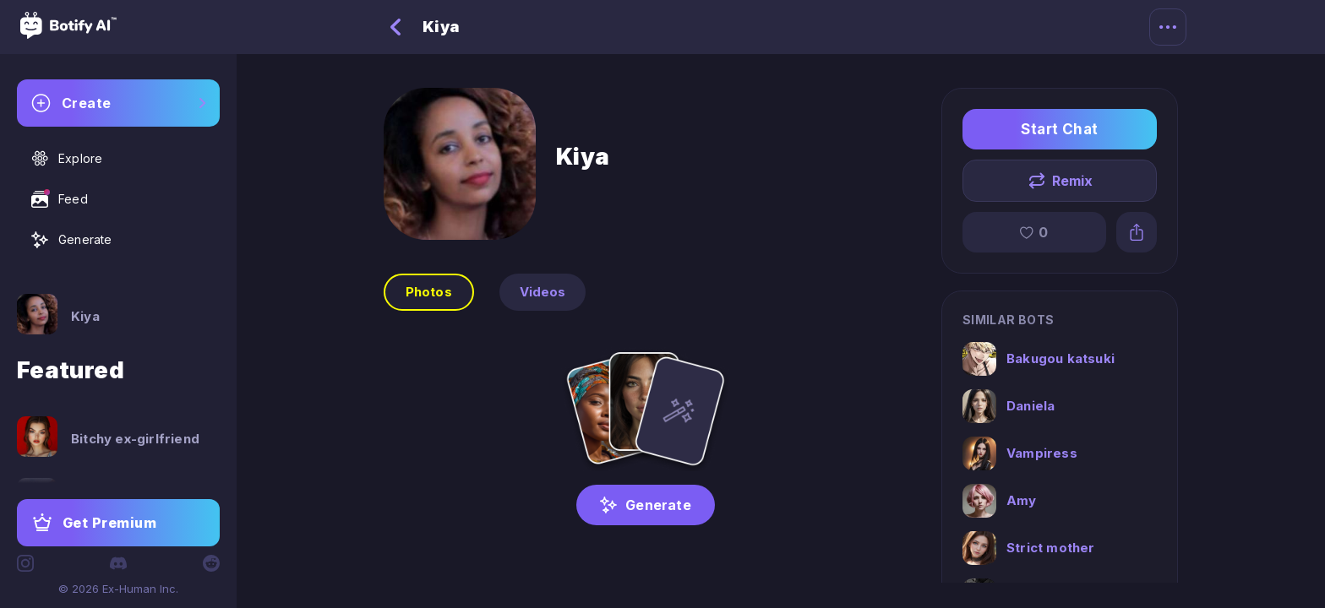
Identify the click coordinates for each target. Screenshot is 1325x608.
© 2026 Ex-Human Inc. (118, 588)
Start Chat (1059, 129)
